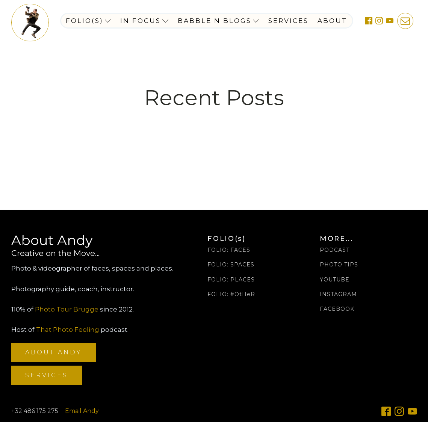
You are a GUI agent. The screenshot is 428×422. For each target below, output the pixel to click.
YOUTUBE (334, 280)
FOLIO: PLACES (231, 280)
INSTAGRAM (338, 294)
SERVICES (46, 375)
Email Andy (82, 410)
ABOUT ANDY (53, 352)
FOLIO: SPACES (230, 265)
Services (288, 20)
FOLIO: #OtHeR (231, 294)
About (333, 20)
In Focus (144, 20)
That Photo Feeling (67, 329)
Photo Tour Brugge (66, 309)
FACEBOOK (337, 309)
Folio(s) (88, 20)
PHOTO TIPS (339, 265)
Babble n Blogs (218, 20)
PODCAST (334, 250)
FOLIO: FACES (228, 250)
